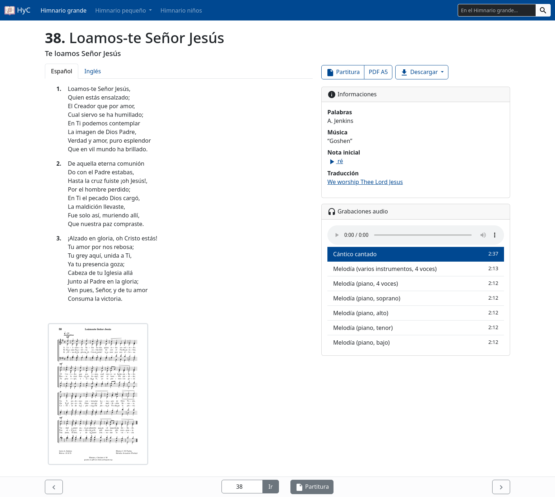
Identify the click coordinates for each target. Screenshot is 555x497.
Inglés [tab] (92, 71)
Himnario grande (64, 10)
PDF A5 (378, 72)
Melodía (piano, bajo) (415, 342)
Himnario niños (181, 10)
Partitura (343, 72)
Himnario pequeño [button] (121, 10)
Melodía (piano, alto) (415, 313)
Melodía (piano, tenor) (415, 327)
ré (335, 161)
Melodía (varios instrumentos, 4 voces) (415, 268)
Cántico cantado (415, 254)
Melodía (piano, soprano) (415, 298)
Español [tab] (61, 71)
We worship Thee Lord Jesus (365, 182)
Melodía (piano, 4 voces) (415, 283)
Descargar (419, 72)
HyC (17, 10)
